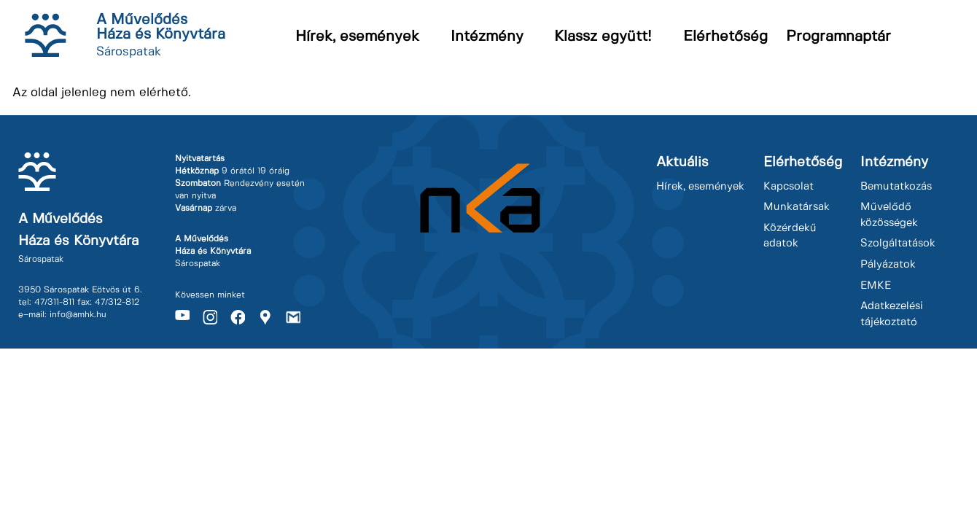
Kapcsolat (788, 187)
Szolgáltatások (897, 243)
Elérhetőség (725, 37)
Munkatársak (796, 207)
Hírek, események (357, 37)
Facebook (237, 317)
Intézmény (487, 37)
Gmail (293, 317)
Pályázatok (888, 265)
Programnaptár (838, 37)
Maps (265, 317)
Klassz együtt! (603, 37)
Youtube (182, 317)
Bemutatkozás (896, 187)
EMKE (875, 286)
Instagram (210, 317)
